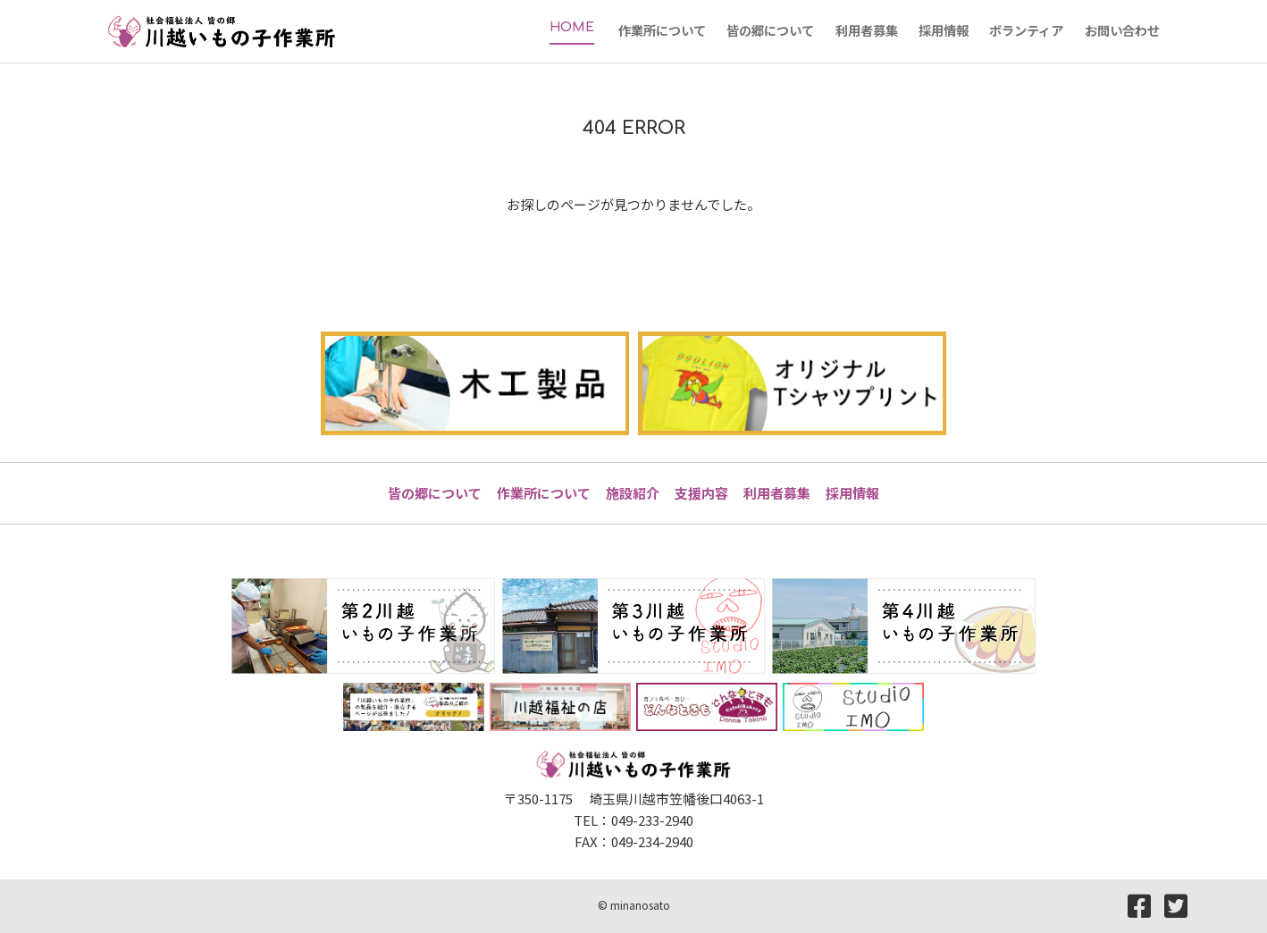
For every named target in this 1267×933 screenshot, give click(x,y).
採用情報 (852, 492)
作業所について (544, 492)
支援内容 (701, 492)
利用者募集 (776, 492)
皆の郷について (435, 492)
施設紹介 (632, 492)
